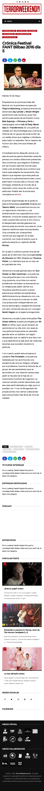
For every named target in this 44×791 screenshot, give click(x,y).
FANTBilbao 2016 (9, 30)
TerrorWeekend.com (23, 773)
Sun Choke (32, 30)
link (19, 194)
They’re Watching (9, 37)
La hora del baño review (14, 674)
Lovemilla (21, 30)
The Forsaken (8, 34)
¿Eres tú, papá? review (13, 589)
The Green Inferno (23, 34)
